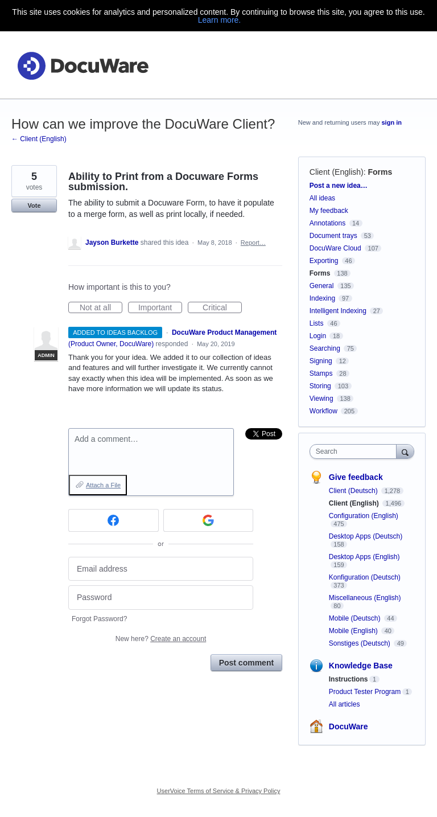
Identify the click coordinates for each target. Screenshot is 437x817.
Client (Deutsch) (354, 491)
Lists (317, 323)
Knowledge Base (361, 665)
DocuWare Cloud (335, 248)
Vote (33, 205)
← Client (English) (39, 139)
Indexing (322, 298)
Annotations (327, 223)
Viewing (321, 399)
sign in (392, 122)
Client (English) (337, 171)
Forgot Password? (99, 619)
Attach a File (103, 485)
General (322, 286)
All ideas (322, 198)
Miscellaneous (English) (365, 598)
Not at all (101, 308)
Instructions (348, 679)
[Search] (405, 451)
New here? (161, 639)
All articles (344, 704)
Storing (320, 386)
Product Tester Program (365, 692)
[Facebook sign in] (113, 520)
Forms (380, 171)
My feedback (329, 211)
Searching (325, 348)
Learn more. (219, 19)
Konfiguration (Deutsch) (365, 577)
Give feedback (356, 477)
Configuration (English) (363, 516)
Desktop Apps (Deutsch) (365, 536)
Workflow (323, 411)
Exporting (324, 261)
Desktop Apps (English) (364, 557)
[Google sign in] (208, 520)
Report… (253, 242)
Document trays (333, 236)
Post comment (246, 662)
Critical (222, 308)
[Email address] (160, 569)
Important (160, 308)
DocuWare (348, 726)
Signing (321, 361)
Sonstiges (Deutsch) (360, 643)
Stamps (321, 373)
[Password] (160, 597)
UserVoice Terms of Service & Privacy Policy (219, 790)
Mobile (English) (354, 631)
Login (318, 336)
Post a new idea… (339, 186)
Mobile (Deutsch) (355, 618)
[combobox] (355, 451)
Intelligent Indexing (338, 311)
